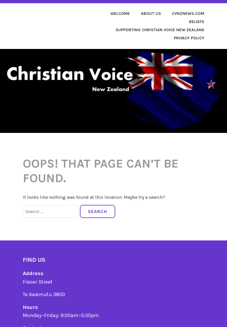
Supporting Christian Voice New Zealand (160, 29)
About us (151, 13)
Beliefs (196, 21)
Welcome (120, 13)
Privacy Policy (189, 38)
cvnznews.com (188, 13)
